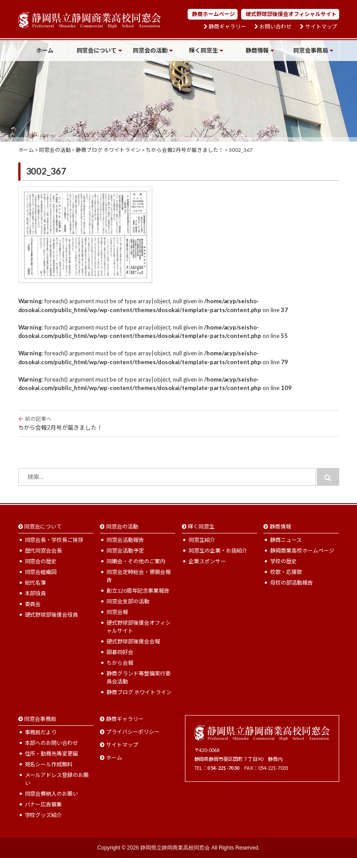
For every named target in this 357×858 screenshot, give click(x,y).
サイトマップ (321, 26)
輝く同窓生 (203, 50)
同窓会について (97, 50)
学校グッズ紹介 (43, 815)
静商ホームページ (213, 14)
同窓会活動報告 (125, 540)
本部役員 (35, 593)
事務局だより (41, 732)
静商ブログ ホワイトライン (139, 692)
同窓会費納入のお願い (51, 793)
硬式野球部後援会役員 (51, 614)
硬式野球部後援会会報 (133, 641)
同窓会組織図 (41, 572)
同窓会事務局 (310, 50)
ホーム (44, 50)
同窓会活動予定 (125, 550)
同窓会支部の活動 (128, 601)
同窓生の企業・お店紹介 (218, 550)
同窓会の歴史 (41, 561)
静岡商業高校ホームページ (302, 550)
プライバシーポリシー (133, 731)
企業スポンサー (207, 561)
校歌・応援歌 (286, 572)
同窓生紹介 (202, 540)
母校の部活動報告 (291, 582)
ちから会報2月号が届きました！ (178, 423)
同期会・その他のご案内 (136, 561)
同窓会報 (117, 612)
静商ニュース (286, 540)
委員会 (33, 604)
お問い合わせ (275, 26)
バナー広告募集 (43, 804)
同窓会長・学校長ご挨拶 (54, 540)
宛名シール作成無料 (49, 764)
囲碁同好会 (120, 652)
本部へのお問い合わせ (51, 743)
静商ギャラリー (227, 26)
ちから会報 (120, 662)
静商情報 (257, 50)
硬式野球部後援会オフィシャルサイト (291, 14)
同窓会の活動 (150, 50)
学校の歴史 (283, 561)
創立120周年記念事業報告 (138, 590)
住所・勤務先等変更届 (51, 753)
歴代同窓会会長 (43, 550)
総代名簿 (35, 582)
